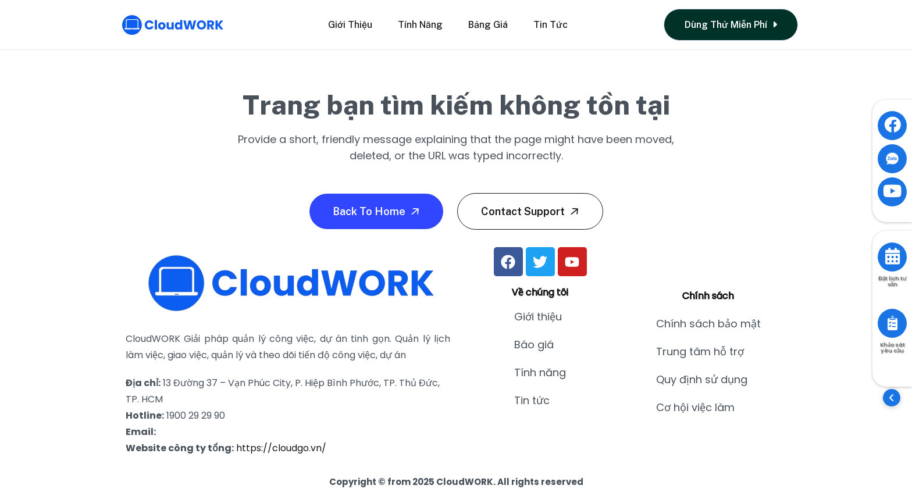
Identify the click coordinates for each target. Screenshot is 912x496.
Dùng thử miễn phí (731, 24)
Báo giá (534, 344)
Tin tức (550, 24)
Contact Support (531, 211)
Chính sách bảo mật (708, 323)
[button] (891, 397)
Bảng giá (488, 24)
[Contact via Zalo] (892, 158)
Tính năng (420, 24)
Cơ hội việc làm (695, 407)
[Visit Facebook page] (892, 125)
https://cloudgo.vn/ (281, 448)
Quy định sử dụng (701, 379)
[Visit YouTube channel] (892, 191)
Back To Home (377, 211)
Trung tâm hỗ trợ (700, 351)
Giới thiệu (350, 24)
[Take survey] (892, 323)
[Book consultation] (892, 257)
